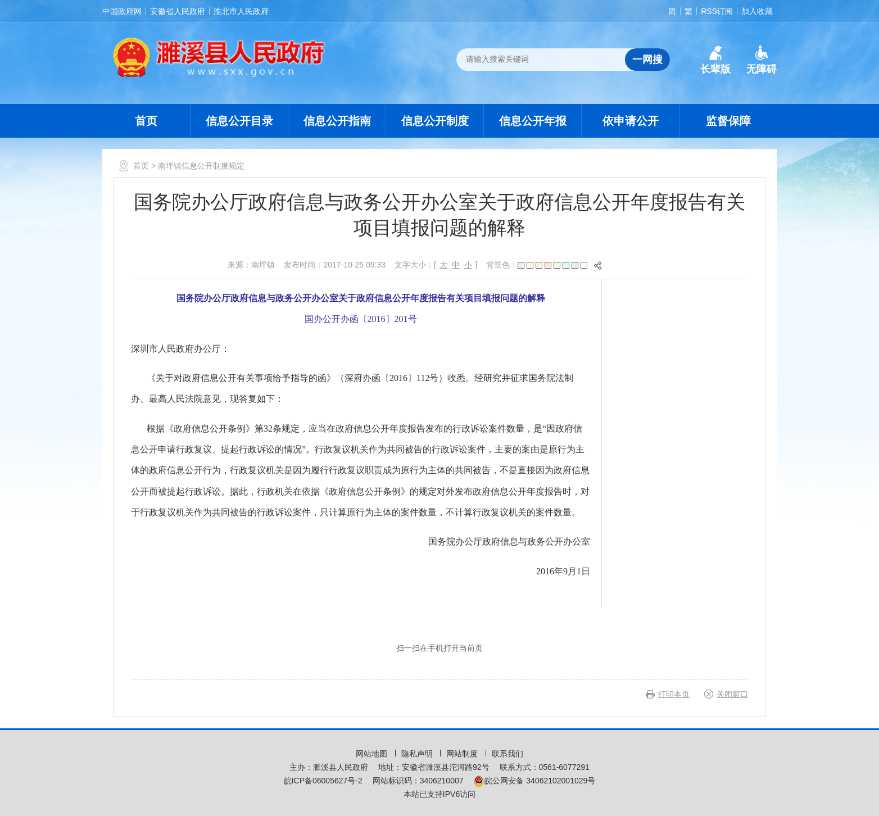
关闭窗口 (732, 694)
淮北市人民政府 (241, 11)
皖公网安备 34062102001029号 (534, 780)
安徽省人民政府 (177, 11)
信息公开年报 (533, 121)
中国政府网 (122, 11)
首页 (146, 121)
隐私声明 (418, 753)
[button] (715, 60)
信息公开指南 (337, 121)
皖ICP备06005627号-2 (323, 780)
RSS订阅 (717, 11)
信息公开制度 (435, 121)
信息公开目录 (239, 121)
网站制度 (463, 753)
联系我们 (507, 753)
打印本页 (674, 694)
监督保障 (728, 121)
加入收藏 (757, 11)
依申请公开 (630, 121)
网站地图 (372, 753)
